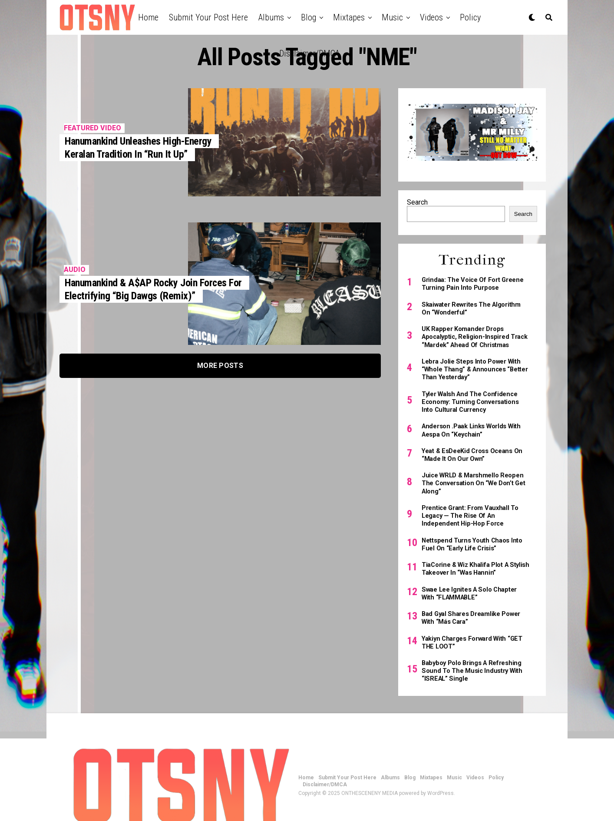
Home (148, 17)
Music (392, 17)
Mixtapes (349, 17)
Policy (470, 17)
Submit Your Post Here (208, 17)
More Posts (220, 365)
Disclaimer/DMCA (309, 53)
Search (417, 202)
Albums (271, 17)
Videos (431, 17)
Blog (308, 17)
